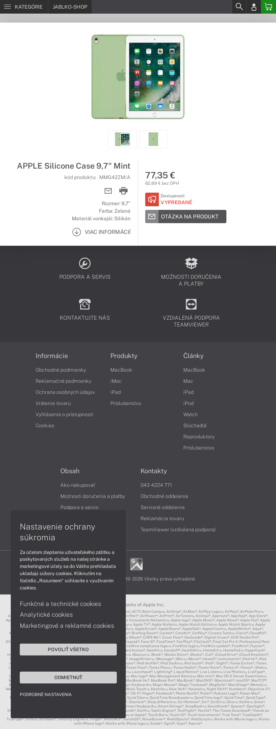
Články (193, 356)
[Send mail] (108, 191)
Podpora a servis (79, 507)
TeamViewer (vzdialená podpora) (178, 529)
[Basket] (268, 7)
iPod (188, 403)
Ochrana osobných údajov (65, 392)
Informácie (52, 356)
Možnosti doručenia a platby (92, 496)
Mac (188, 381)
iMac (116, 381)
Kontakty (154, 471)
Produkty (124, 356)
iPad (115, 392)
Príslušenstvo (125, 403)
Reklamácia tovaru (162, 518)
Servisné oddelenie (163, 507)
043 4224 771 (156, 485)
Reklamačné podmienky (63, 381)
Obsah (69, 471)
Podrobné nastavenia (46, 694)
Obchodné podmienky (61, 370)
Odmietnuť (68, 677)
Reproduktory (199, 436)
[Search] (239, 7)
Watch (190, 414)
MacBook (121, 370)
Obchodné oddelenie (164, 496)
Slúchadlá (195, 425)
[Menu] (24, 7)
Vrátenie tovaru (53, 403)
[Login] (254, 7)
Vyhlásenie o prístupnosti (64, 414)
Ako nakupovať (77, 485)
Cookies (45, 425)
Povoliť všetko (68, 649)
